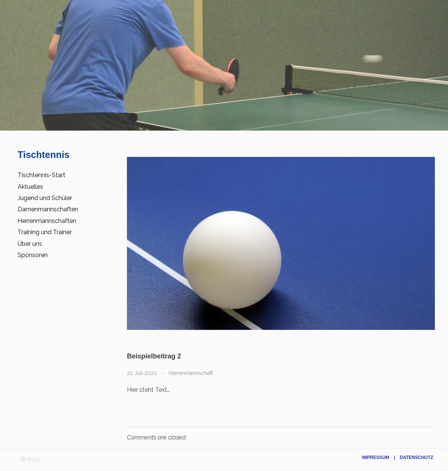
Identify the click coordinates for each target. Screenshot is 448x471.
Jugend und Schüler (45, 198)
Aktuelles (30, 186)
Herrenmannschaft (191, 373)
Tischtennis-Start (41, 175)
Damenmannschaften (48, 209)
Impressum (375, 457)
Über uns (30, 243)
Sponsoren (33, 255)
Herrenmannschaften (47, 220)
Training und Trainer (45, 232)
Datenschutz (416, 457)
